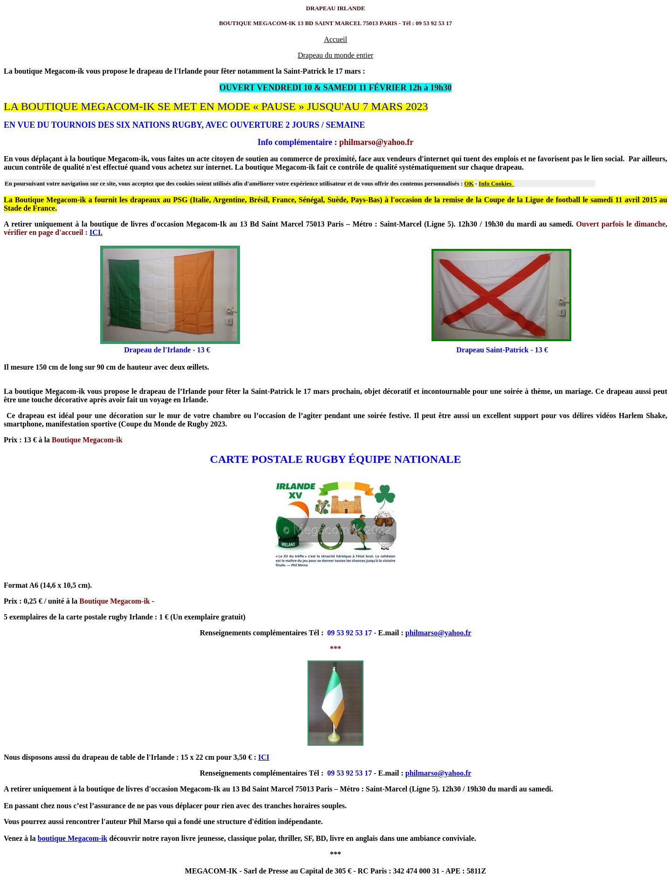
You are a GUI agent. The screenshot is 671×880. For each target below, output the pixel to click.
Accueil (335, 39)
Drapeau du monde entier (335, 55)
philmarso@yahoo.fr (376, 142)
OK (468, 183)
